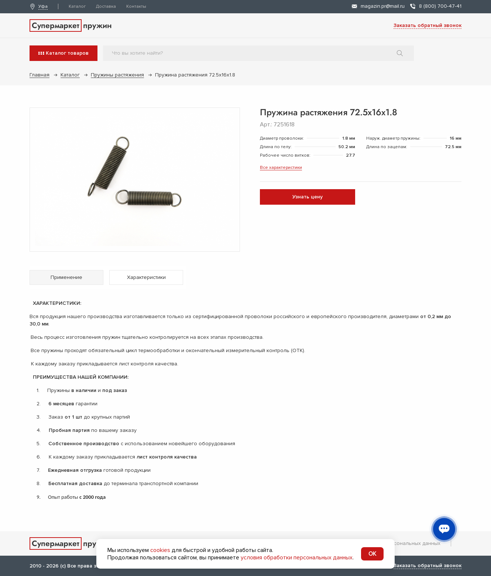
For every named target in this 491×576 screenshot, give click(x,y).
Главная (39, 75)
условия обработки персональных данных (297, 557)
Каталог (77, 6)
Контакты (136, 6)
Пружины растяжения (117, 75)
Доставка (106, 6)
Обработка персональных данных (398, 543)
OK (372, 554)
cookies (160, 550)
